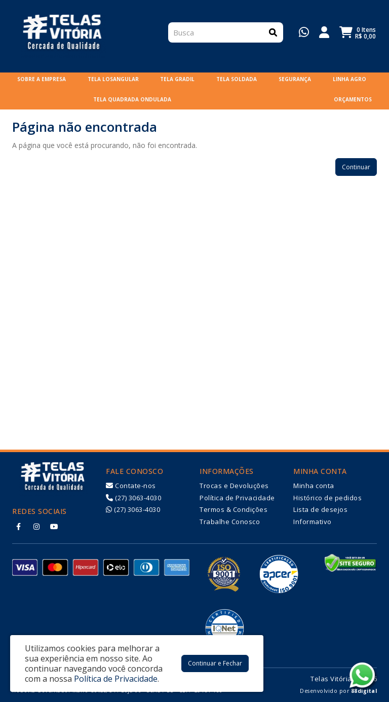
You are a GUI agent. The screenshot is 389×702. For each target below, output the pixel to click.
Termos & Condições (233, 509)
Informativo (312, 521)
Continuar (356, 167)
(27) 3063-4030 (133, 497)
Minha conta (313, 485)
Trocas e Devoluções (234, 485)
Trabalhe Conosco (230, 521)
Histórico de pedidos (327, 497)
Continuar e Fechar (215, 663)
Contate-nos (131, 485)
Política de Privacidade (237, 497)
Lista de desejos (320, 509)
